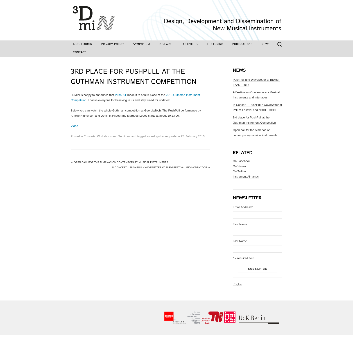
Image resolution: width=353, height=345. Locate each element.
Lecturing (215, 44)
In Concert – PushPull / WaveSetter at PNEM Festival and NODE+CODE (160, 167)
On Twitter (239, 171)
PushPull (121, 95)
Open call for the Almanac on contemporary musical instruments (119, 162)
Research (166, 44)
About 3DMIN (82, 44)
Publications (242, 44)
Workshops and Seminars (114, 136)
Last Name (240, 241)
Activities (190, 44)
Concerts (89, 136)
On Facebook (241, 161)
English (238, 284)
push (172, 136)
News (266, 44)
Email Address (243, 207)
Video (74, 126)
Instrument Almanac (246, 176)
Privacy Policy (112, 44)
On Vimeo (239, 166)
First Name (240, 224)
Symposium (141, 44)
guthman (162, 136)
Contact (79, 52)
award (151, 136)
